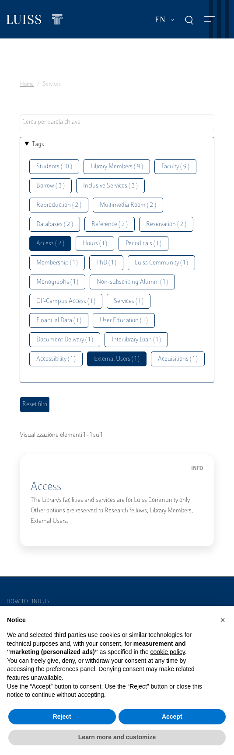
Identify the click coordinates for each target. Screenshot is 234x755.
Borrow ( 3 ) (50, 186)
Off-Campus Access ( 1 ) (65, 301)
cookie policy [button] (167, 651)
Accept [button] (172, 716)
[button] (223, 620)
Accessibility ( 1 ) (56, 359)
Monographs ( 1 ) (57, 282)
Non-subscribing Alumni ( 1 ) (132, 282)
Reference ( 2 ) (109, 224)
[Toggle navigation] (209, 19)
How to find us (28, 602)
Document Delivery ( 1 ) (64, 340)
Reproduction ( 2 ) (58, 205)
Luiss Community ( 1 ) (161, 263)
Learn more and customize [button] (117, 737)
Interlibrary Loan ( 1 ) (136, 340)
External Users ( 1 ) (117, 359)
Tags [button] (38, 144)
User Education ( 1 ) (124, 320)
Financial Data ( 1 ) (58, 320)
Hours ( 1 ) (95, 243)
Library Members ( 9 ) (117, 167)
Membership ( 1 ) (57, 263)
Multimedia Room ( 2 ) (128, 205)
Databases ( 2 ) (54, 224)
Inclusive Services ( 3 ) (110, 186)
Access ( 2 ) (50, 243)
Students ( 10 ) (54, 167)
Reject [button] (62, 716)
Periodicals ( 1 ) (143, 243)
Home (27, 84)
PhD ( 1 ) (106, 263)
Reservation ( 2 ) (166, 224)
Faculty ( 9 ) (175, 167)
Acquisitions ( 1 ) (178, 359)
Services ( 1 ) (128, 301)
